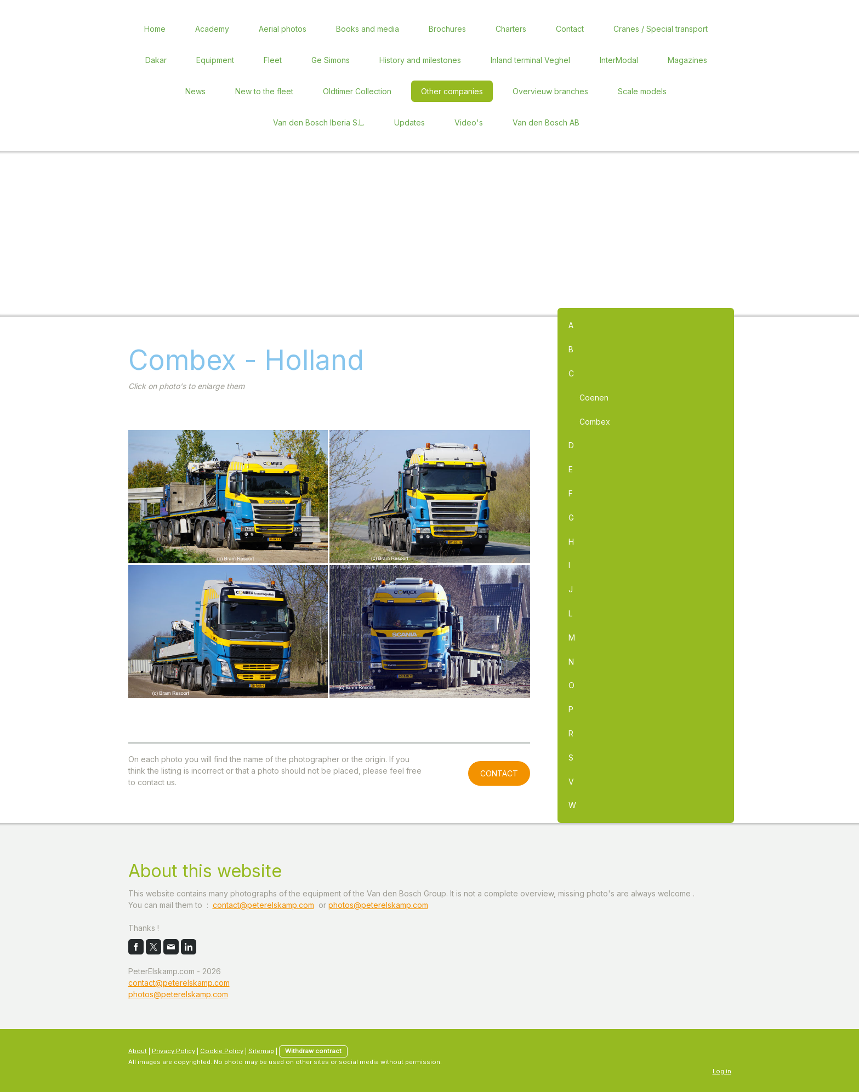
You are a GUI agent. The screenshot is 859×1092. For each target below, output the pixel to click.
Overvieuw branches (550, 91)
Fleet (273, 60)
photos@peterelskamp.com (378, 905)
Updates (409, 122)
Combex (594, 421)
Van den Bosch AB (546, 122)
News (195, 91)
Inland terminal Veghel (530, 60)
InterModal (619, 60)
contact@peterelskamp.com (263, 905)
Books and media (367, 28)
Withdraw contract (313, 1051)
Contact (570, 28)
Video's (468, 122)
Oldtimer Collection (357, 91)
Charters (511, 28)
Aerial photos (282, 28)
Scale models (642, 91)
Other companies (452, 91)
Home (155, 28)
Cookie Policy (221, 1051)
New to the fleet (264, 91)
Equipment (215, 60)
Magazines (687, 60)
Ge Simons (330, 60)
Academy (212, 28)
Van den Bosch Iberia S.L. (319, 122)
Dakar (156, 60)
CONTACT (499, 773)
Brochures (447, 28)
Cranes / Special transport (660, 28)
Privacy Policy (173, 1051)
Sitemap (261, 1051)
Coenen (593, 397)
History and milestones (420, 60)
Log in (722, 1071)
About (137, 1051)
